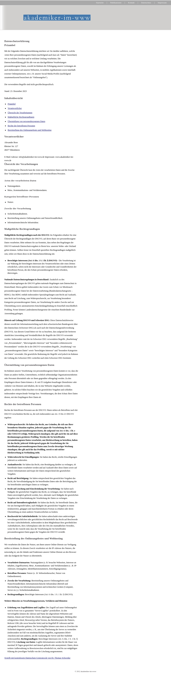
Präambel (12, 104)
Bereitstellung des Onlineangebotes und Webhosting (29, 130)
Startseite (100, 3)
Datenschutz (146, 3)
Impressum (162, 3)
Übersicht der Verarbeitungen (20, 112)
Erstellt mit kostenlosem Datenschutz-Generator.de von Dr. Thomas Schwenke (37, 658)
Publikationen (115, 3)
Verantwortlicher (15, 108)
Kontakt (131, 3)
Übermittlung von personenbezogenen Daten (26, 121)
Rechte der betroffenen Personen (21, 126)
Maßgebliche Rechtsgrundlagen (21, 117)
